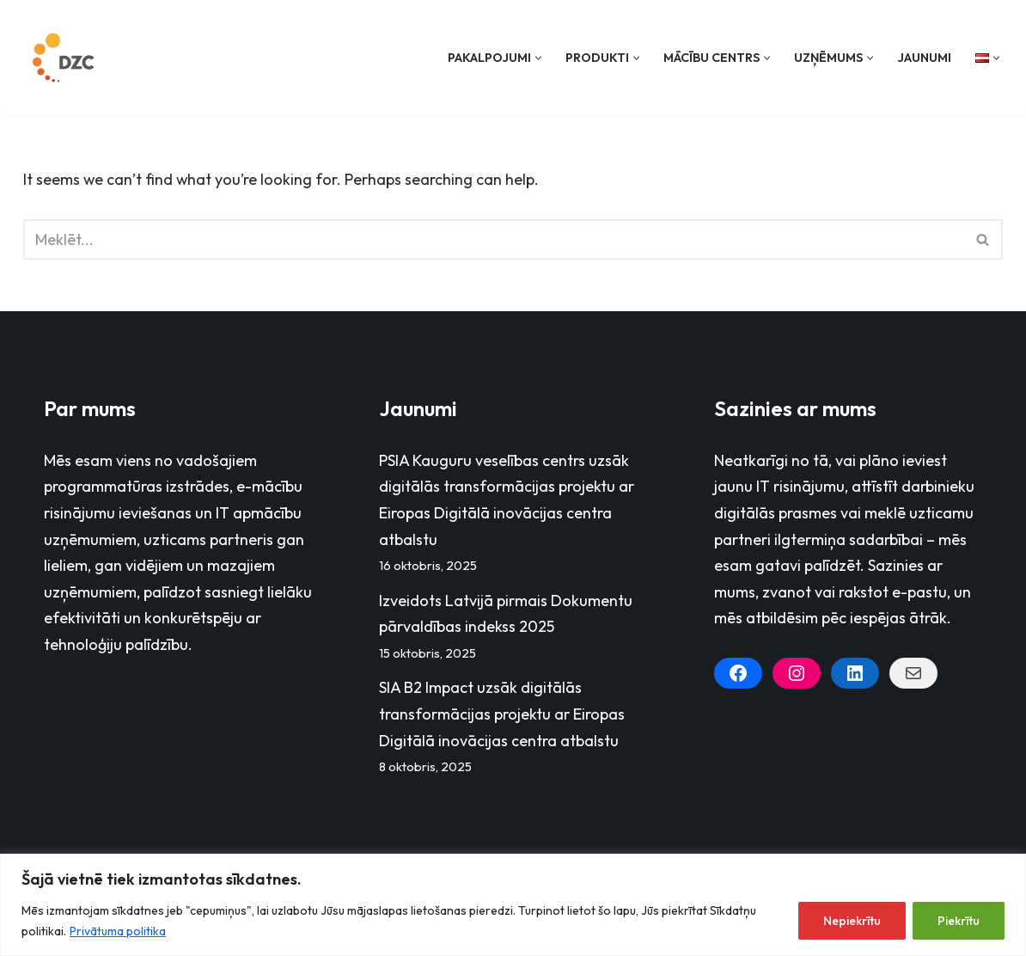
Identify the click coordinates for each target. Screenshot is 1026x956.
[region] (513, 905)
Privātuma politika (118, 931)
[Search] (493, 239)
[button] (538, 58)
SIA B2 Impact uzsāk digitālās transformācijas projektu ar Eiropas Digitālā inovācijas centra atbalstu (502, 714)
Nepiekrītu (852, 920)
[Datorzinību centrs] (65, 57)
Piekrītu (958, 920)
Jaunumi (924, 57)
